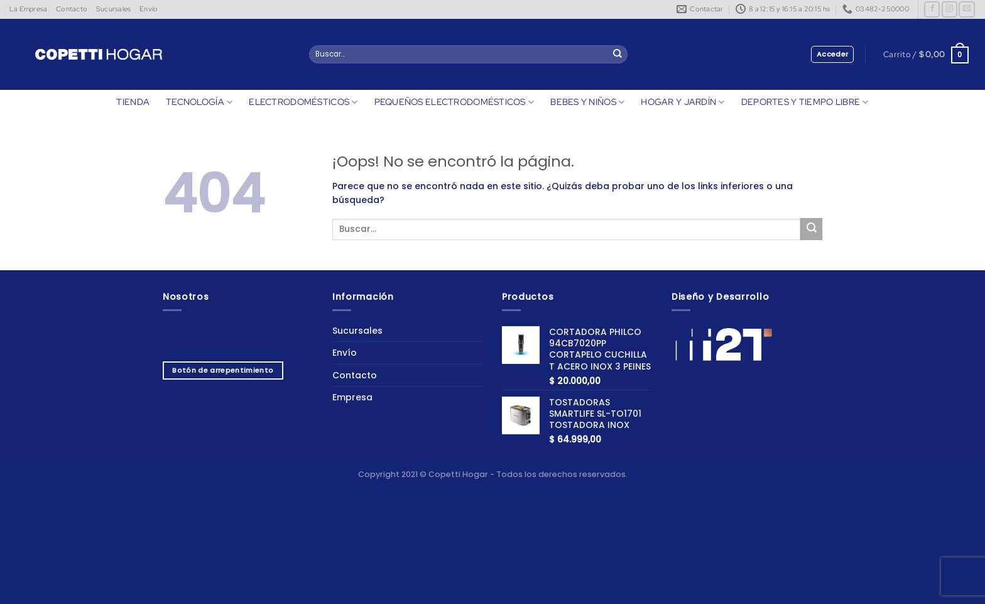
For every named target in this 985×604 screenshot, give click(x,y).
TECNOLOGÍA (199, 102)
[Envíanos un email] (966, 9)
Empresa (352, 397)
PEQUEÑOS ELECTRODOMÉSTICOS (454, 102)
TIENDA (133, 101)
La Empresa (28, 8)
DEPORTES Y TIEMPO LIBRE (805, 102)
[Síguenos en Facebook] (932, 9)
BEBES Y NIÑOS (587, 102)
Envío (148, 8)
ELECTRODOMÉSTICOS (303, 102)
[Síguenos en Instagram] (949, 9)
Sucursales (113, 8)
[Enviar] (617, 54)
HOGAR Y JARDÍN (682, 102)
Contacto (71, 8)
